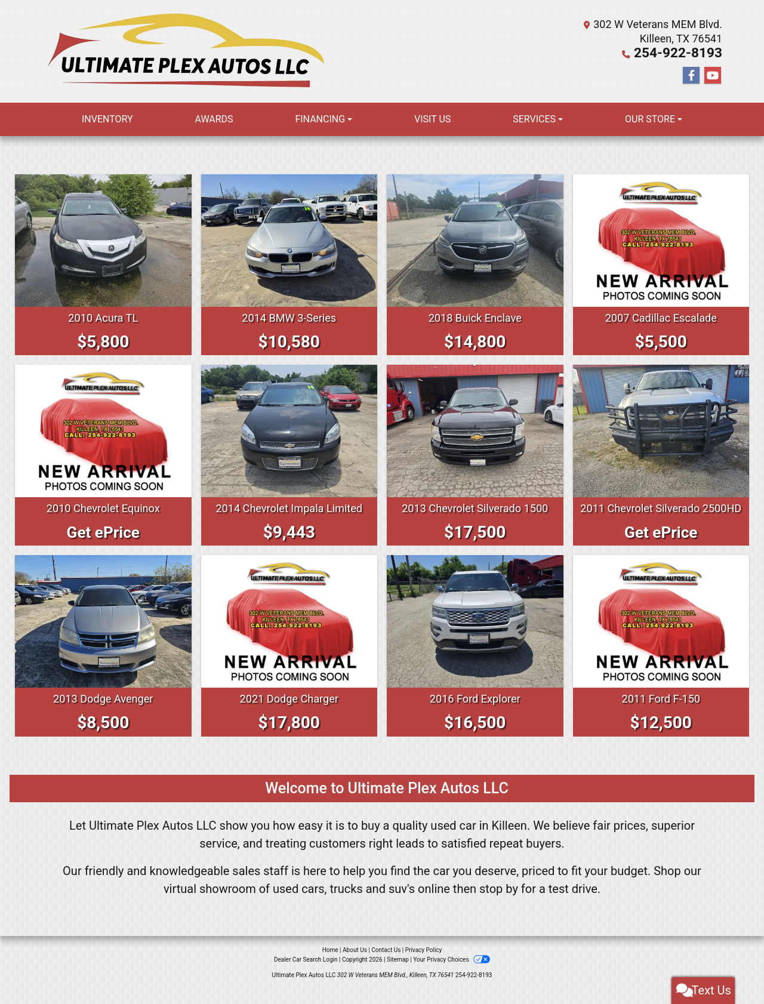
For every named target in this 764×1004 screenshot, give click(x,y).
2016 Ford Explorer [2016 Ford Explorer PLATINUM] (475, 713)
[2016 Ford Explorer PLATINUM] (475, 635)
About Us (355, 964)
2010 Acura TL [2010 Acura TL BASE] (102, 317)
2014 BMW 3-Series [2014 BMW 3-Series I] (289, 317)
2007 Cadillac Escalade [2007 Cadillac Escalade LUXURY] (661, 317)
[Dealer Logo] (188, 51)
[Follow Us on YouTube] (712, 75)
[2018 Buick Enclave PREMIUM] (475, 240)
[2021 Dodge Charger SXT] (289, 635)
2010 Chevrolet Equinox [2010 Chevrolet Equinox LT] (103, 522)
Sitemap (398, 974)
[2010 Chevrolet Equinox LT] (103, 438)
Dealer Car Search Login (306, 974)
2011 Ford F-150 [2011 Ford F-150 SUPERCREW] (661, 713)
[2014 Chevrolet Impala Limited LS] (289, 438)
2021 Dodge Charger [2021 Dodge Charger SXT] (289, 713)
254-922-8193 (687, 53)
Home (330, 964)
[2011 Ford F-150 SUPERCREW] (661, 635)
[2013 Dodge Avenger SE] (103, 635)
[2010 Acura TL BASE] (103, 240)
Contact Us (386, 964)
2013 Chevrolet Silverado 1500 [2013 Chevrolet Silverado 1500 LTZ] (475, 522)
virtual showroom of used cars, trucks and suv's (289, 903)
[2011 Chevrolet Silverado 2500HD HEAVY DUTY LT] (661, 431)
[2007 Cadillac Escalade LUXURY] (661, 240)
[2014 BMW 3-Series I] (289, 240)
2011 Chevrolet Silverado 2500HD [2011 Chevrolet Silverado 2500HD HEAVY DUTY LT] (661, 515)
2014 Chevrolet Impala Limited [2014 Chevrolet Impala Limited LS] (289, 522)
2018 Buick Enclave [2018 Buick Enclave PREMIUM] (475, 317)
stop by (498, 903)
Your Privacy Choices (451, 974)
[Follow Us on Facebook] (691, 75)
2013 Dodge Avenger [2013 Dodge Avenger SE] (103, 713)
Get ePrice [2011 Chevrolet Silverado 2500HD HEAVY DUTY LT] (661, 546)
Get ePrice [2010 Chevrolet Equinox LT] (103, 546)
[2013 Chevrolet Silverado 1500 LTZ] (475, 438)
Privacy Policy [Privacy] (423, 964)
